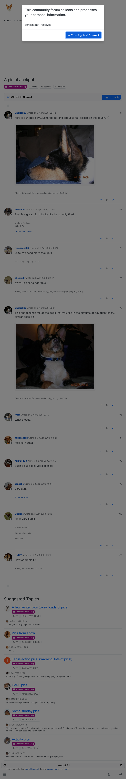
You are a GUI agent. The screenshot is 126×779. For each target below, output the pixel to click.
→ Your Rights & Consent (83, 35)
